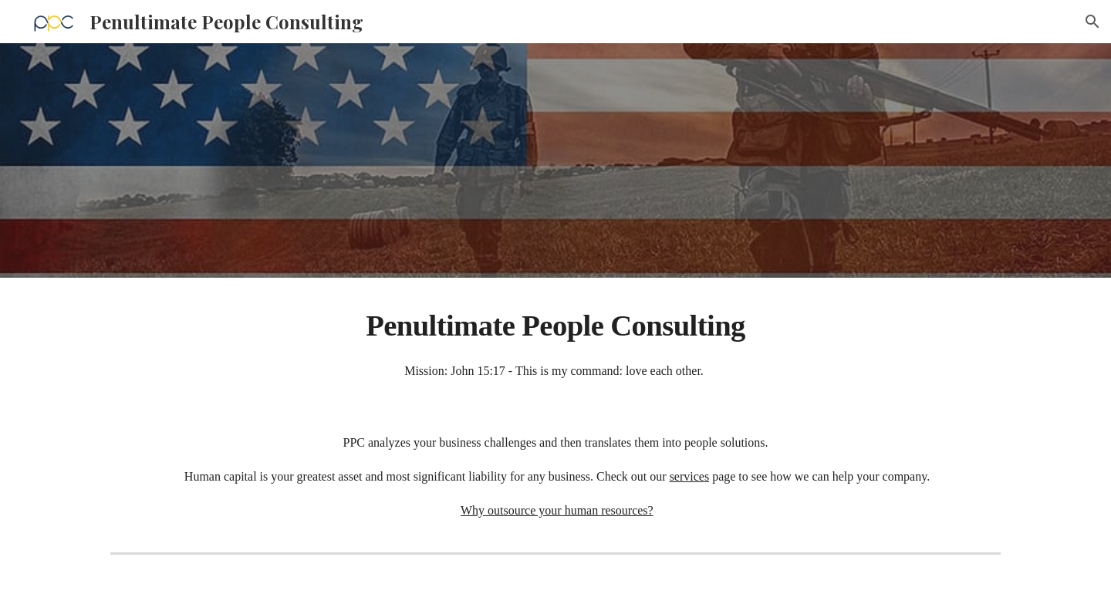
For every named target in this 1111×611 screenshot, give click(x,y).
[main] (555, 342)
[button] (1092, 21)
